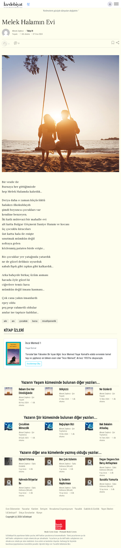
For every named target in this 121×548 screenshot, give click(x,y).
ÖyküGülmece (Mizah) (67, 465)
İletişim (44, 509)
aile (5, 321)
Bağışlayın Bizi (66, 424)
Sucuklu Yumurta (108, 479)
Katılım (35, 509)
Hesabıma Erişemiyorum (61, 509)
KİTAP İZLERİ (14, 330)
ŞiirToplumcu (26, 433)
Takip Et (30, 31)
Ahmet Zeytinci (18, 31)
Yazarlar (26, 509)
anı (13, 321)
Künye (39, 512)
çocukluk (23, 321)
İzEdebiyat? (11, 512)
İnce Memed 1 (33, 343)
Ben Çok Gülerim (68, 459)
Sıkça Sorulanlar (27, 512)
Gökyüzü (63, 389)
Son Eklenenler (13, 509)
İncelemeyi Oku (33, 363)
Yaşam (14, 34)
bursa (34, 321)
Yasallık (78, 509)
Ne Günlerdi (105, 389)
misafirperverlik (49, 321)
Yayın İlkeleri (107, 509)
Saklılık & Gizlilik (91, 509)
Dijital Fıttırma (26, 459)
